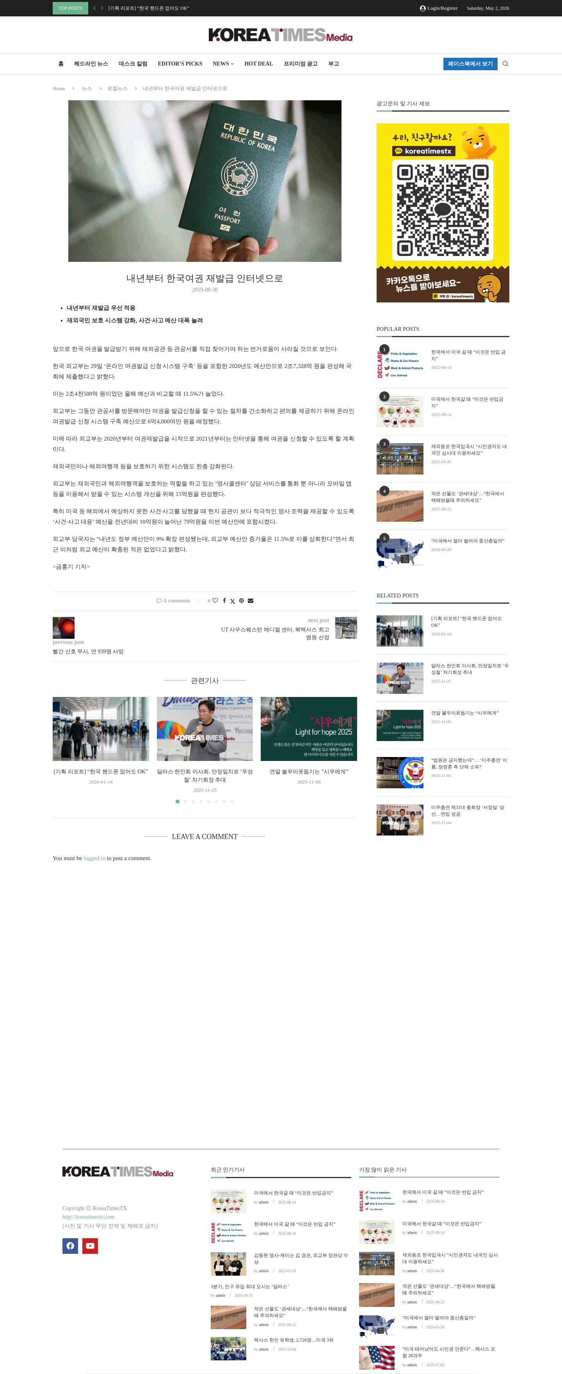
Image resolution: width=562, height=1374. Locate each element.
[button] (94, 8)
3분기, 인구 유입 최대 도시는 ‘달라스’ (250, 1286)
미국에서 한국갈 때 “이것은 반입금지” (467, 402)
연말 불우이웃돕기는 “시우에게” (309, 772)
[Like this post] (215, 601)
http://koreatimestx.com (88, 1217)
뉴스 (87, 88)
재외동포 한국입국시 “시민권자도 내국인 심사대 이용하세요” (469, 450)
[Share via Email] (250, 601)
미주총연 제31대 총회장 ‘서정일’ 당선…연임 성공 (467, 811)
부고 (333, 64)
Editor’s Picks (180, 64)
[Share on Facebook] (224, 601)
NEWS (221, 64)
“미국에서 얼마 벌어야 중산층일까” (468, 541)
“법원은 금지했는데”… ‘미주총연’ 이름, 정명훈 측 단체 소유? (469, 763)
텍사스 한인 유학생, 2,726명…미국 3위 (294, 1340)
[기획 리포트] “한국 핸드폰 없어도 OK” (148, 8)
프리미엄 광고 (301, 64)
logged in (94, 858)
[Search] (505, 64)
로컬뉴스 (117, 88)
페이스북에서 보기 (470, 64)
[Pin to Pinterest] (241, 601)
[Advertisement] (443, 913)
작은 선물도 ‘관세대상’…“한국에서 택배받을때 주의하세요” (467, 497)
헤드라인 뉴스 (91, 64)
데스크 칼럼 (133, 64)
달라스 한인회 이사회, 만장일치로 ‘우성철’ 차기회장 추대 (470, 669)
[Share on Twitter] (232, 601)
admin (264, 1202)
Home (59, 88)
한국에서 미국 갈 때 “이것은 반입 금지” (468, 355)
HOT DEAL (258, 64)
